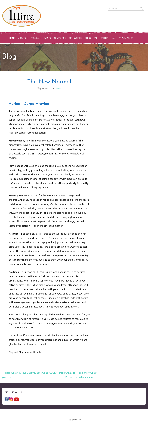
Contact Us (60, 38)
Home (12, 38)
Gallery (104, 38)
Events (47, 38)
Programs (35, 38)
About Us (23, 38)
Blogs (88, 38)
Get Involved (75, 38)
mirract (58, 88)
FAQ (96, 38)
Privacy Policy (126, 38)
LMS (113, 38)
